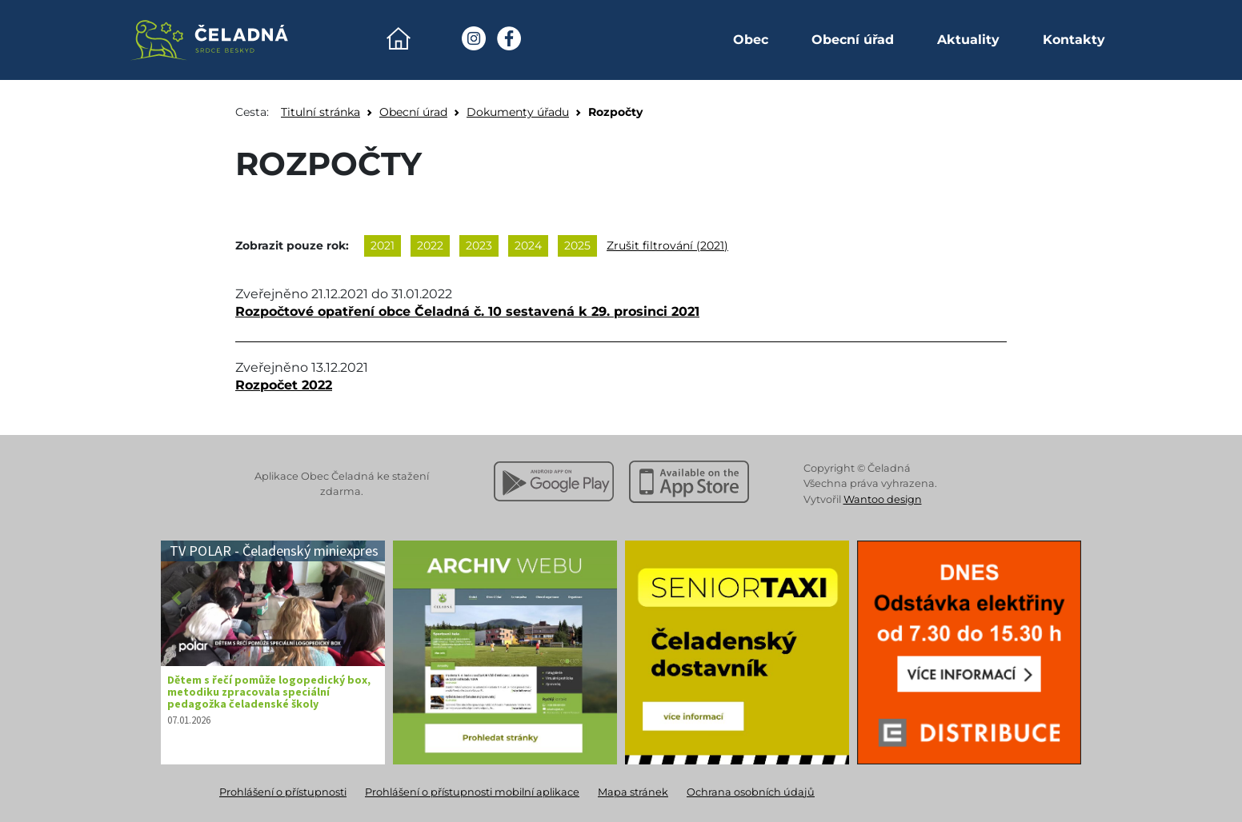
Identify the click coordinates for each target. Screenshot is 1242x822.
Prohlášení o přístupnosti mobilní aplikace (472, 792)
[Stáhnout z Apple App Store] (689, 481)
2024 (528, 245)
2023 (479, 245)
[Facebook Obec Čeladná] (509, 38)
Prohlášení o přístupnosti (283, 792)
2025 (577, 245)
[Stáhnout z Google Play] (554, 481)
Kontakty (1074, 39)
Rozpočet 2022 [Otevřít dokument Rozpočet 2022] (283, 385)
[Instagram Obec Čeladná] (474, 38)
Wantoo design (882, 499)
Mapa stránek (633, 792)
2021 (383, 245)
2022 (430, 245)
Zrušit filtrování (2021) (667, 245)
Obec (750, 39)
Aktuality (968, 39)
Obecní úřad (852, 39)
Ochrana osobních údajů (751, 792)
